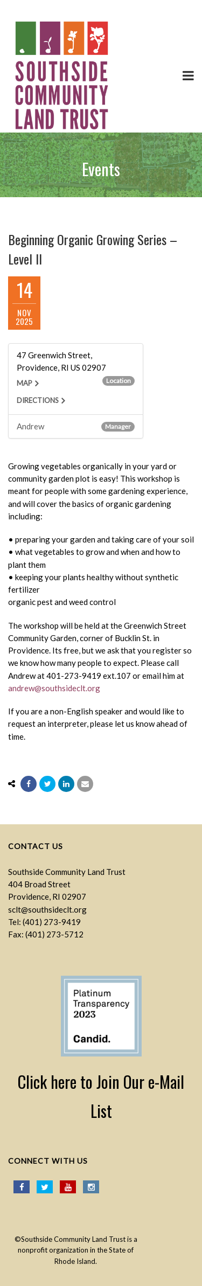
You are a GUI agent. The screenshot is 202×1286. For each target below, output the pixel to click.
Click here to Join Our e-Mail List (101, 1096)
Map (24, 383)
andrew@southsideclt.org (54, 688)
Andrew (30, 426)
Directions (38, 400)
